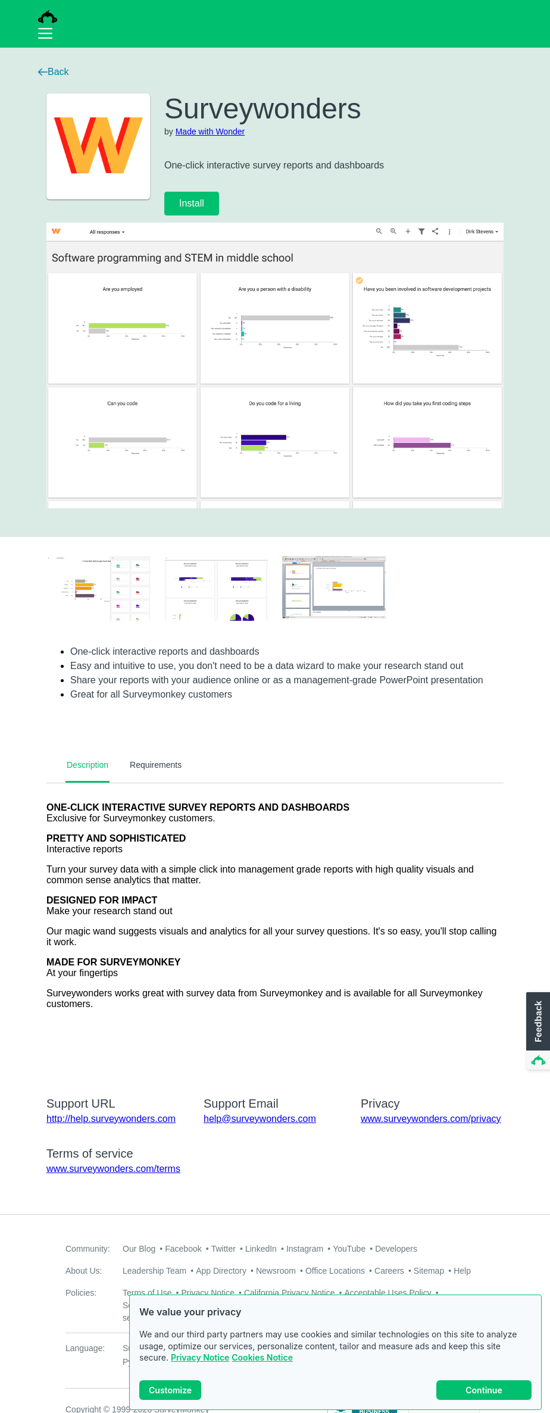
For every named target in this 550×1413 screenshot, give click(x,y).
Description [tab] (87, 765)
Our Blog (139, 1248)
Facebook (183, 1248)
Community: (87, 1248)
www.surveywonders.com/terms (113, 1169)
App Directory (221, 1271)
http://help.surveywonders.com (111, 1119)
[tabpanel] (275, 932)
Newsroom (276, 1271)
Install (191, 203)
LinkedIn (261, 1248)
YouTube (349, 1248)
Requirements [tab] (156, 765)
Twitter (223, 1248)
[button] (537, 1031)
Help (462, 1271)
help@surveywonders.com (260, 1119)
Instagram (304, 1248)
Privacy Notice (200, 1368)
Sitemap (429, 1271)
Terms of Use (147, 1293)
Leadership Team (154, 1271)
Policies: (80, 1293)
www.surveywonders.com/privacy (431, 1119)
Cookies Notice (262, 1368)
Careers (389, 1271)
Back (53, 72)
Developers (396, 1248)
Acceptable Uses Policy (387, 1293)
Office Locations (335, 1271)
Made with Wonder (210, 131)
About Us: (83, 1271)
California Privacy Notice (289, 1293)
